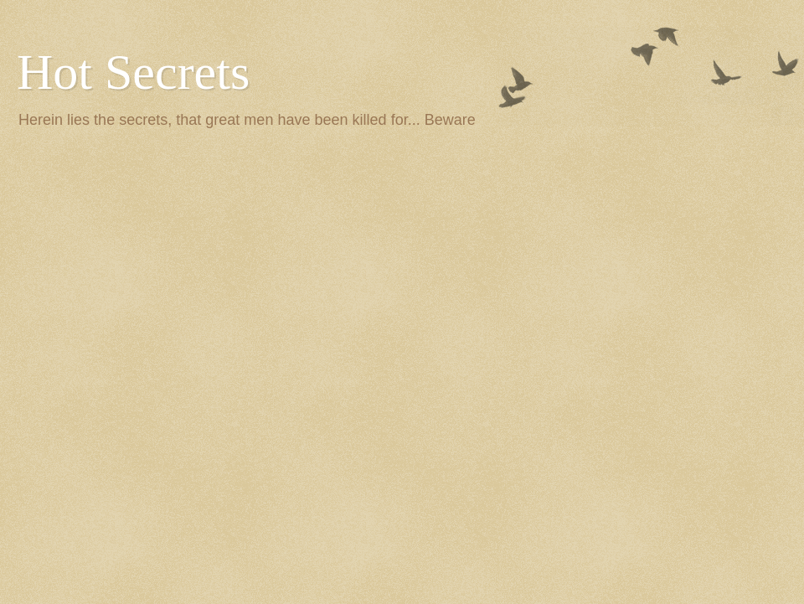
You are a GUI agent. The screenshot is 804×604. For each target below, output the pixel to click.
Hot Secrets (133, 72)
